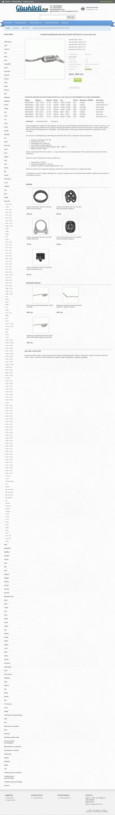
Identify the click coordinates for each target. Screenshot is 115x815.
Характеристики (42, 121)
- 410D (7, 321)
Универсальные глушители (13, 772)
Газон (6, 708)
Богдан (6, 696)
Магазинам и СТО (35, 23)
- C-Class (7, 378)
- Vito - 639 (8, 538)
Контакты (64, 23)
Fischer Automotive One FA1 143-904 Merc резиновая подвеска (69, 208)
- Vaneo (7, 527)
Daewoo (6, 90)
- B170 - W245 (9, 370)
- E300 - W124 (9, 454)
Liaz (5, 190)
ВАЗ (5, 700)
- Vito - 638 (8, 535)
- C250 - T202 (8, 397)
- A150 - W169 (9, 345)
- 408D (7, 315)
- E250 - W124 (9, 427)
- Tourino (7, 508)
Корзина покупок (28, 1)
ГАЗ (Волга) (8, 704)
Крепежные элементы (11, 726)
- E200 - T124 (8, 405)
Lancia (6, 175)
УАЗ (5, 769)
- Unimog (7, 511)
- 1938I (7, 207)
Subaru (6, 633)
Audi (5, 45)
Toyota (6, 656)
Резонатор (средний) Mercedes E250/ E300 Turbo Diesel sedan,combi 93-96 (40, 336)
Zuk (5, 689)
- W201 (7, 541)
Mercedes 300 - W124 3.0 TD (77, 49)
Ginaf (6, 127)
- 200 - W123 (8, 217)
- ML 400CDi (8, 497)
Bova (5, 60)
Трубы (6, 765)
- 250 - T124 (8, 266)
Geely (6, 123)
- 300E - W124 (9, 294)
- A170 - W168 (9, 356)
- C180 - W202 (9, 383)
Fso (5, 119)
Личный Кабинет (64, 798)
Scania (6, 607)
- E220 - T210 (8, 416)
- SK (6, 500)
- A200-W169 (8, 367)
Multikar (7, 552)
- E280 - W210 (9, 440)
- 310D (7, 310)
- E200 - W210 (9, 410)
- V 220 (7, 516)
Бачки (6, 693)
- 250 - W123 (8, 269)
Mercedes (7, 201)
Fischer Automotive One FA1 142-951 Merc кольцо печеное (39, 208)
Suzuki (6, 637)
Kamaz (6, 168)
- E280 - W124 (9, 438)
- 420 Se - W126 (9, 323)
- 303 (6, 296)
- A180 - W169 (9, 359)
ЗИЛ (5, 719)
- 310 (6, 307)
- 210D (7, 239)
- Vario (6, 530)
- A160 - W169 (9, 351)
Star (5, 630)
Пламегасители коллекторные (9, 742)
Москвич (7, 733)
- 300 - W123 (8, 283)
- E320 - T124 (8, 462)
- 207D (7, 228)
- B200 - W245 (9, 375)
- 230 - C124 (8, 247)
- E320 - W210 (9, 467)
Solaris (6, 626)
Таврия (6, 758)
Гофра (6, 711)
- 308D (7, 302)
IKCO (6, 142)
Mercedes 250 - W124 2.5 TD (77, 47)
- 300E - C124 (8, 288)
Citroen (6, 79)
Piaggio (6, 578)
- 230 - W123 (8, 253)
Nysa (5, 563)
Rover (6, 600)
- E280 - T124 (8, 435)
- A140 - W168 (9, 340)
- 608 (6, 332)
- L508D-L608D (9, 481)
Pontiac (6, 585)
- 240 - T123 (8, 261)
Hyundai (6, 134)
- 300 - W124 (8, 285)
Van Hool (7, 663)
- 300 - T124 (8, 280)
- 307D (7, 299)
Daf (5, 94)
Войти (102, 1)
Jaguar (6, 157)
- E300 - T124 (8, 448)
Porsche (6, 589)
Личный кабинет (17, 1)
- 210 (6, 236)
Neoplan (6, 556)
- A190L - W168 (9, 364)
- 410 (6, 318)
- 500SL (7, 329)
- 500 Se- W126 (9, 326)
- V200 (6, 522)
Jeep (5, 160)
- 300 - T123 (8, 277)
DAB (5, 82)
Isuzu (5, 149)
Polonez (6, 581)
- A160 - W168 (9, 348)
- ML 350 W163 (9, 495)
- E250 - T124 (8, 424)
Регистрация (109, 1)
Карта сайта (11, 800)
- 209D (7, 234)
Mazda (6, 197)
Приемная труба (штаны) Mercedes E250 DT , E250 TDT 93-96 (69, 306)
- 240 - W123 (8, 264)
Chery (6, 68)
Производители (20, 23)
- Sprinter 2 (8, 506)
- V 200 (7, 514)
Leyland (6, 186)
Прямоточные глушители (12, 746)
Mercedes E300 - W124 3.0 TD (77, 44)
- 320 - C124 (8, 313)
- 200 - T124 (8, 215)
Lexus (6, 182)
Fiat (5, 112)
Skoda (6, 619)
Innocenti (7, 145)
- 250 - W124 (8, 272)
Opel (5, 570)
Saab (5, 604)
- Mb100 (7, 486)
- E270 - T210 (8, 429)
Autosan (6, 49)
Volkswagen (7, 667)
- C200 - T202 (8, 386)
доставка (84, 357)
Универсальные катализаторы (9, 777)
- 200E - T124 (8, 223)
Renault (6, 593)
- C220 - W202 (9, 394)
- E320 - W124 (9, 465)
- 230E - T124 (8, 258)
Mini (5, 544)
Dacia (6, 86)
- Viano (7, 533)
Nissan (6, 559)
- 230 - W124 (8, 255)
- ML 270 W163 (9, 489)
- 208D (7, 231)
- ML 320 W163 (9, 492)
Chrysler (6, 75)
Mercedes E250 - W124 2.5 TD (77, 42)
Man (5, 194)
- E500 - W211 (9, 473)
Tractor (6, 659)
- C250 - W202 (9, 400)
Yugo (5, 682)
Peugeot (6, 574)
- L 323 (7, 478)
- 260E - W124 (9, 274)
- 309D (7, 304)
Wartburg (7, 678)
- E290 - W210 (9, 446)
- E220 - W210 (9, 421)
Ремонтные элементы (11, 750)
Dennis (6, 105)
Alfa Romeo (7, 42)
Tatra (5, 652)
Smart (6, 622)
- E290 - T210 (8, 443)
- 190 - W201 (8, 204)
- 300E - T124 (8, 291)
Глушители (8, 23)
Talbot (6, 641)
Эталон (6, 785)
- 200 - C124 (8, 209)
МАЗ (5, 730)
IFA (5, 138)
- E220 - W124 (9, 419)
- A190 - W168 (9, 361)
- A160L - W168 (9, 353)
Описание (29, 121)
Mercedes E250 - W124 (75, 39)
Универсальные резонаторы (13, 782)
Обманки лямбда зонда (11, 737)
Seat (5, 611)
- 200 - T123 (8, 212)
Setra (5, 615)
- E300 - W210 (9, 457)
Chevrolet (7, 71)
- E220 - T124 (8, 413)
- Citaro (7, 402)
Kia (5, 171)
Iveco (5, 153)
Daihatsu (7, 97)
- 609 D (7, 334)
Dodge (6, 108)
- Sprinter (7, 503)
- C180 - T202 (8, 380)
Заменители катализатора (13, 715)
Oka (5, 567)
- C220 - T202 (8, 391)
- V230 (6, 525)
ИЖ (5, 722)
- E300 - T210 (8, 451)
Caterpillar (7, 64)
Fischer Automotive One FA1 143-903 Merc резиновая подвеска (69, 238)
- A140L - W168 (9, 342)
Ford (5, 116)
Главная (7, 1)
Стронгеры (7, 754)
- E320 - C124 (8, 459)
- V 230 (7, 519)
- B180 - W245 (9, 372)
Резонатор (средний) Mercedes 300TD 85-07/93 (40, 306)
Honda (6, 131)
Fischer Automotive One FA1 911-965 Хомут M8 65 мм (39, 238)
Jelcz (5, 164)
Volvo (5, 670)
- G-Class (7, 476)
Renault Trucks (9, 596)
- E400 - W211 (9, 470)
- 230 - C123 (8, 245)
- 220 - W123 (8, 242)
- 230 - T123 (8, 250)
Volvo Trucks (8, 674)
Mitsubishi (7, 548)
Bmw (5, 56)
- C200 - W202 (9, 389)
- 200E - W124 (9, 226)
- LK (6, 484)
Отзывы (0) (54, 121)
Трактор (7, 761)
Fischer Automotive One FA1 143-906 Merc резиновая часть (39, 268)
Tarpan (6, 645)
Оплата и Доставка (51, 23)
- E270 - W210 (9, 432)
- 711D (6, 337)
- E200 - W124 (9, 408)
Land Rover (7, 179)
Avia (5, 53)
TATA (6, 648)
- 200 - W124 (8, 220)
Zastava (6, 685)
